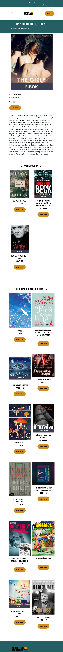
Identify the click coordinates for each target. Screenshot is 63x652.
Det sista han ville (19, 201)
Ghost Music (19, 442)
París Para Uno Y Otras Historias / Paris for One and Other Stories (43, 332)
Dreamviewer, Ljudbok (20, 385)
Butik (49, 13)
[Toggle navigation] (11, 13)
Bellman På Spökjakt (43, 558)
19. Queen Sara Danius (43, 379)
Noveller (20, 94)
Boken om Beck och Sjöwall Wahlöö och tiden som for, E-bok (43, 203)
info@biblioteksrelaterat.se (45, 5)
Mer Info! (15, 108)
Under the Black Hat (43, 617)
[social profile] (34, 2)
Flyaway (20, 331)
